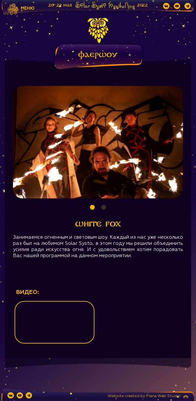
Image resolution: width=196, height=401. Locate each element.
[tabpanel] (98, 142)
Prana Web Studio (163, 396)
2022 (142, 5)
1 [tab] (92, 207)
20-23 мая (60, 5)
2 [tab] (103, 207)
